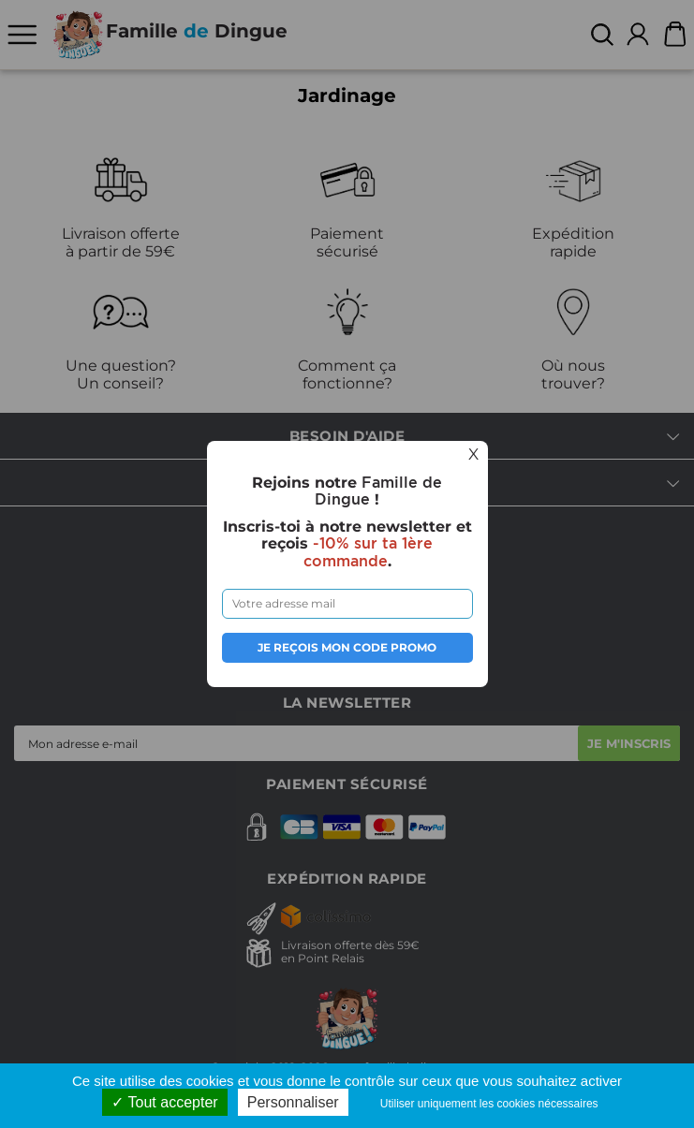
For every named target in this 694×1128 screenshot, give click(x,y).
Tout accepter (164, 1102)
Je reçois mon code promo (347, 647)
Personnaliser (293, 1102)
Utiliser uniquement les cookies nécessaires (489, 1103)
